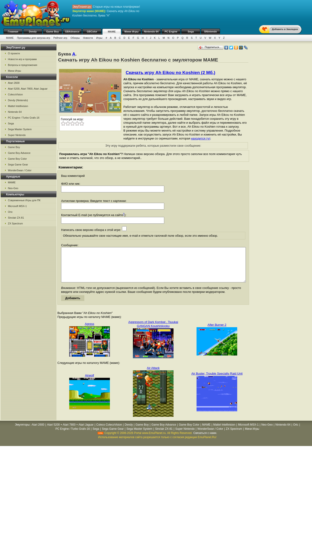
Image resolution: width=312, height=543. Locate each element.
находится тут (200, 138)
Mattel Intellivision (18, 106)
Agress (89, 331)
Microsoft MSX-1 (17, 206)
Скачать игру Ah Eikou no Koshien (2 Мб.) (170, 72)
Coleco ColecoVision (109, 431)
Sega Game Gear (18, 164)
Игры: (99, 37)
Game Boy (52, 31)
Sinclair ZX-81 (16, 217)
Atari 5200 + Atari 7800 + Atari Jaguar (70, 431)
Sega (191, 31)
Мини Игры (132, 31)
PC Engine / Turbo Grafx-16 (23, 117)
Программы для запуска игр (33, 37)
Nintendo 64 (151, 31)
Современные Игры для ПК (24, 200)
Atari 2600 (14, 82)
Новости (88, 37)
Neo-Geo (13, 188)
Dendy (33, 31)
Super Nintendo (17, 135)
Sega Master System (20, 129)
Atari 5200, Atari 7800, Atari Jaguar (28, 88)
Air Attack (153, 375)
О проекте (14, 53)
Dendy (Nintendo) (18, 100)
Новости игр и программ (22, 59)
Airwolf (89, 382)
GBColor (92, 31)
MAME (112, 31)
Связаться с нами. (205, 440)
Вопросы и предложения (22, 65)
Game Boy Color (17, 158)
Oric (10, 211)
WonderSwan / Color (19, 170)
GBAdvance (72, 31)
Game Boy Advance (19, 153)
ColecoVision (15, 94)
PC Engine (170, 31)
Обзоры (75, 37)
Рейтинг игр (60, 37)
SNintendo (210, 31)
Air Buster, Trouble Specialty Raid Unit (217, 380)
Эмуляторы (22, 431)
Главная (13, 31)
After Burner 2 (216, 331)
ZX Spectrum (15, 223)
